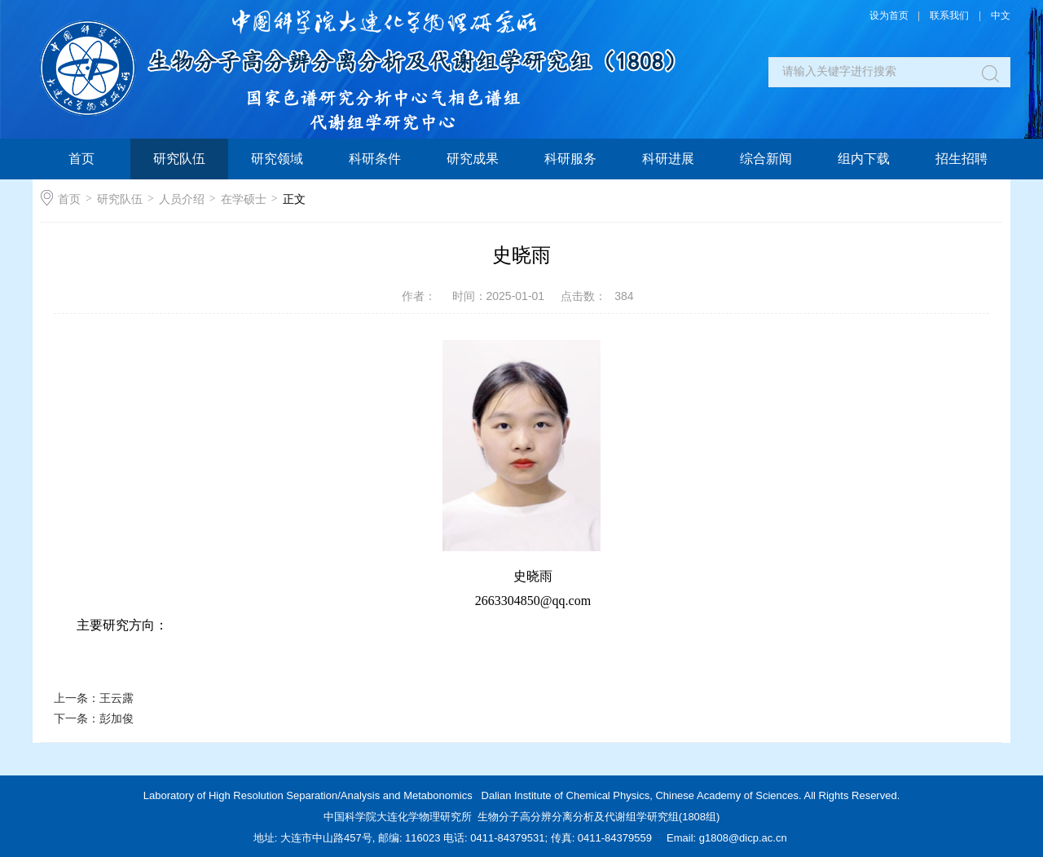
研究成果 (473, 159)
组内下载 (864, 159)
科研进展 (668, 159)
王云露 (116, 698)
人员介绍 (182, 198)
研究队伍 (179, 159)
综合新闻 (766, 159)
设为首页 (889, 15)
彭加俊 (116, 718)
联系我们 (949, 15)
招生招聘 (961, 159)
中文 (1000, 15)
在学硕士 (243, 198)
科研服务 (570, 159)
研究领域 (277, 159)
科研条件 (375, 159)
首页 (81, 159)
